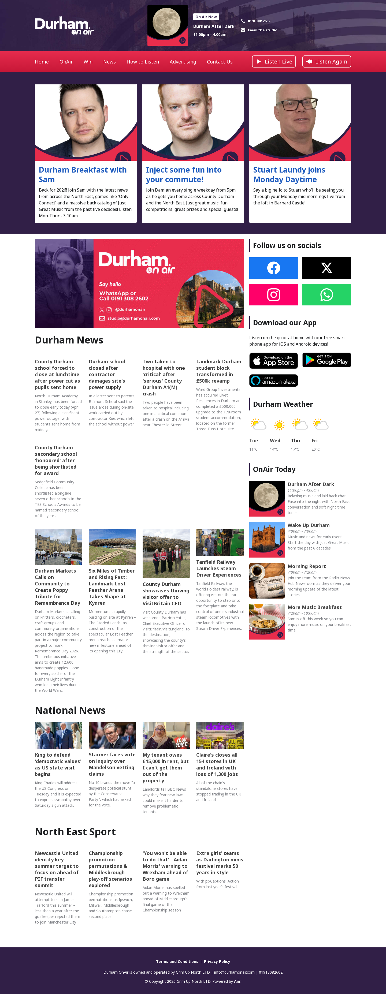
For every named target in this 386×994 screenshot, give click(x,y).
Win (88, 61)
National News (70, 710)
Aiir (237, 981)
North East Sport (75, 831)
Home (42, 61)
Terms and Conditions (177, 961)
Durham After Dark (214, 26)
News (109, 61)
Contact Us (220, 61)
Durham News (69, 339)
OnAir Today (274, 469)
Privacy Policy (217, 961)
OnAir (66, 61)
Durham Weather (283, 404)
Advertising (183, 61)
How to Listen (143, 61)
